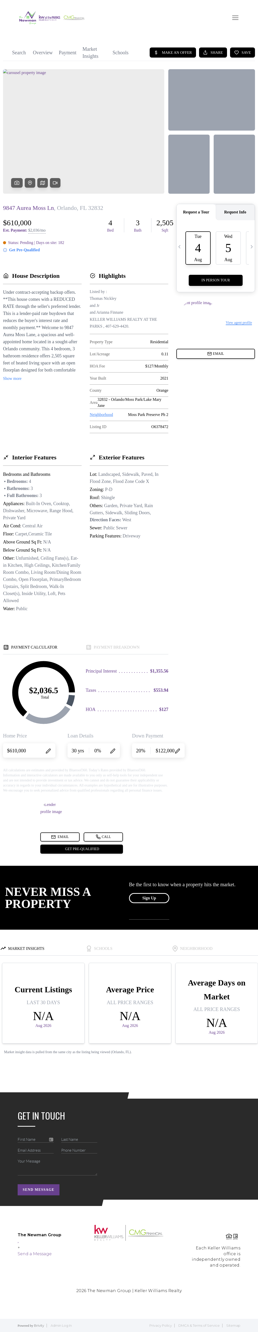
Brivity (39, 1325)
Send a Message (35, 1253)
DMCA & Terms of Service (199, 1325)
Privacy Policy (160, 1325)
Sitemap (233, 1325)
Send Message (38, 1190)
